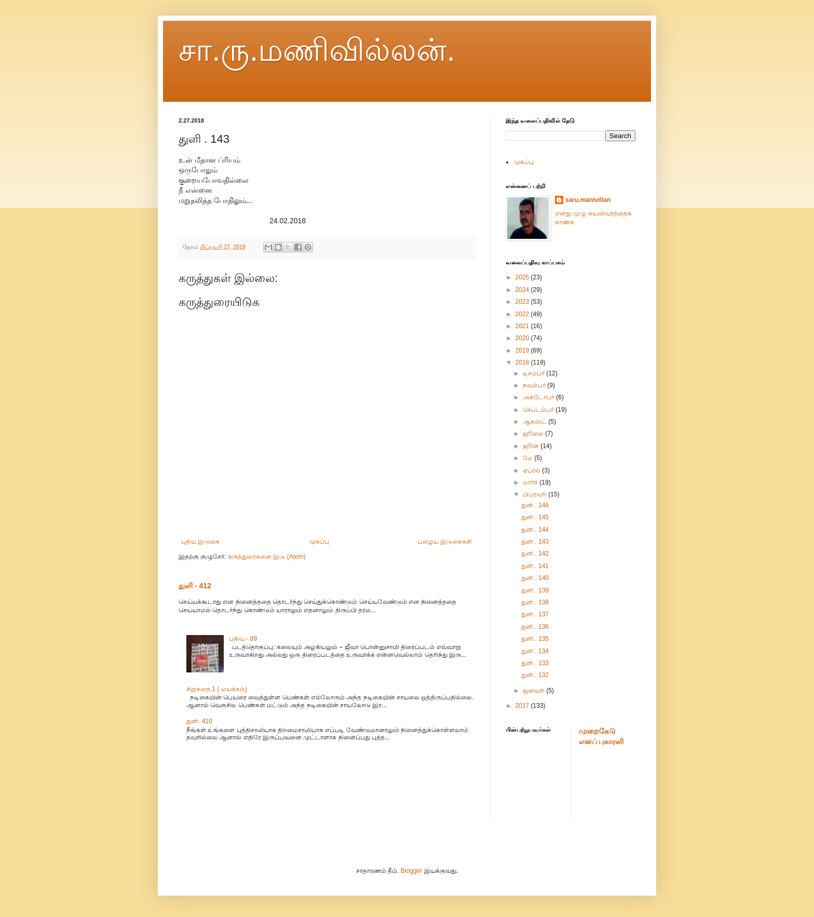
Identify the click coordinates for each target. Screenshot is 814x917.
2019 (523, 350)
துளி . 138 (535, 602)
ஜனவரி (534, 690)
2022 (523, 314)
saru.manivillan (587, 200)
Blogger (411, 870)
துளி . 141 (535, 566)
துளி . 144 (535, 529)
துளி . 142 (535, 553)
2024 (523, 289)
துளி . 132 (535, 675)
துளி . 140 (535, 578)
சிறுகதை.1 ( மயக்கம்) (216, 689)
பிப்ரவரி (535, 494)
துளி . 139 (535, 590)
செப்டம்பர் (539, 409)
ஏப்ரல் (532, 470)
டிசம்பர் (534, 373)
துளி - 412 (195, 586)
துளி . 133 (535, 663)
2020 (523, 338)
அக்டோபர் (539, 397)
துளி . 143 (535, 541)
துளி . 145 (535, 517)
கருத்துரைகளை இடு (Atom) (267, 556)
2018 (523, 362)
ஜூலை (534, 433)
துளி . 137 (535, 614)
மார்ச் (531, 482)
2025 (523, 277)
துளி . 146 (535, 505)
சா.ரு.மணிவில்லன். (317, 50)
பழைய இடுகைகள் (445, 541)
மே (528, 458)
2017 (523, 705)
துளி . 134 (535, 651)
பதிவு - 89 (243, 638)
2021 (523, 326)
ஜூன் (531, 446)
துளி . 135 (535, 638)
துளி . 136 (535, 626)
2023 (523, 301)
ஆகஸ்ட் (535, 421)
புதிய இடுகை (200, 541)
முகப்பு (319, 541)
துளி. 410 (199, 721)
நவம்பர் (535, 385)
